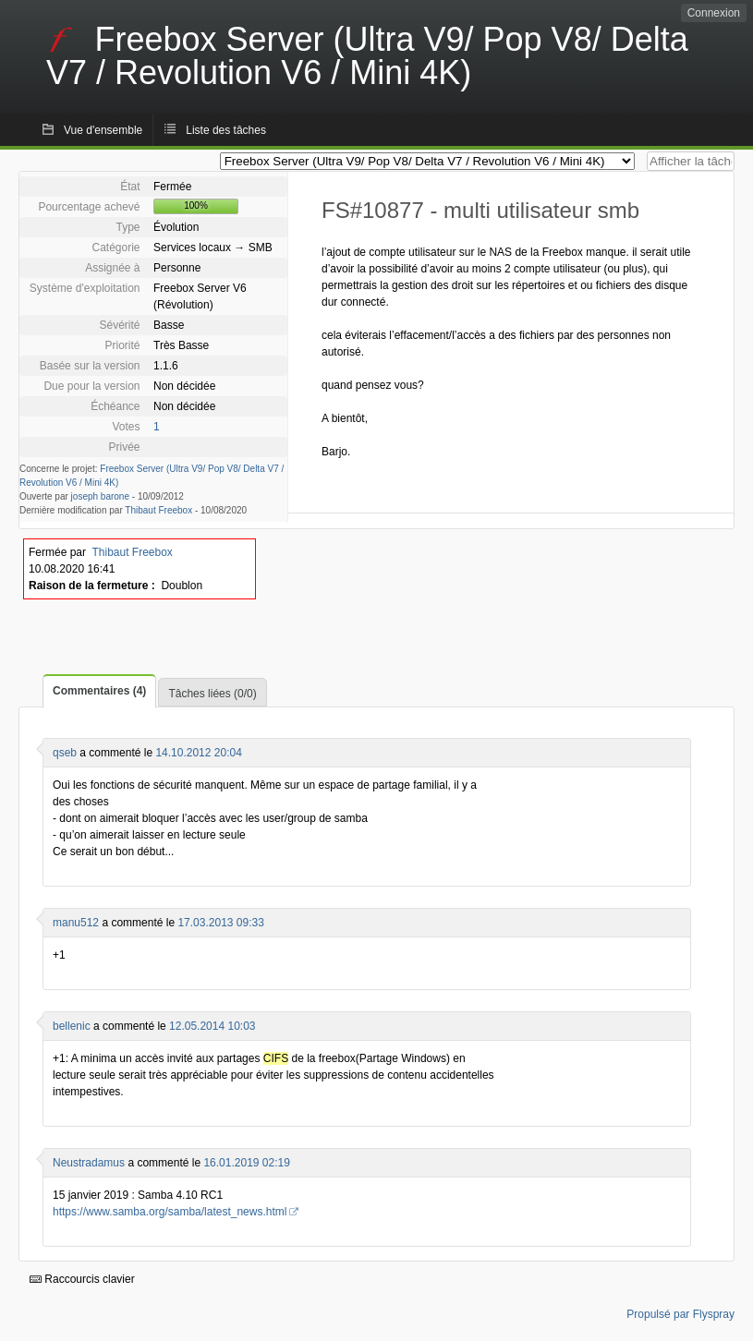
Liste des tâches (226, 130)
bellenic (72, 1026)
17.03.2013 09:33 (220, 922)
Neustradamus (89, 1162)
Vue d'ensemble (103, 130)
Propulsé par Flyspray (680, 1314)
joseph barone (100, 496)
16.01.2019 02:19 (246, 1162)
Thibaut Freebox (158, 510)
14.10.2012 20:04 (198, 752)
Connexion (713, 12)
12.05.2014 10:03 (212, 1026)
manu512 (76, 922)
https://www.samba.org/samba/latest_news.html (169, 1211)
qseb (65, 752)
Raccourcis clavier (82, 1279)
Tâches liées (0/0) (212, 693)
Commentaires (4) (99, 690)
